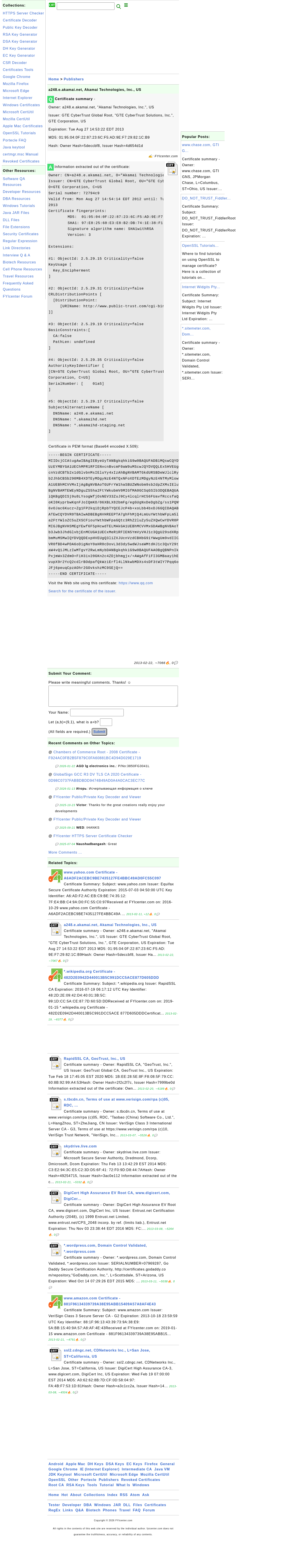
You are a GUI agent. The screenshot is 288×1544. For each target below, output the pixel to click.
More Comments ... (65, 857)
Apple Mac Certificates (23, 126)
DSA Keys (115, 1468)
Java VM (162, 1473)
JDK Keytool (60, 1479)
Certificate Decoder (20, 20)
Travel (125, 1514)
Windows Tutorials (19, 206)
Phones (110, 1514)
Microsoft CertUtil (18, 112)
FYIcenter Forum (17, 296)
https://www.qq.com (136, 583)
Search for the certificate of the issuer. (82, 591)
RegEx (54, 1514)
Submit (99, 736)
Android (55, 1468)
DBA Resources (16, 199)
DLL (127, 1509)
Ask (145, 1499)
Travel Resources (18, 276)
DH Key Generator (19, 48)
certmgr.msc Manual (20, 154)
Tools (92, 1489)
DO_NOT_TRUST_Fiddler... (206, 198)
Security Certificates (21, 234)
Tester (54, 1509)
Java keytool (14, 147)
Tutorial (107, 1489)
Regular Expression (20, 241)
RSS (124, 1499)
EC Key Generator (19, 55)
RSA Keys (75, 1489)
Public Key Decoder (20, 27)
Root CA (56, 1489)
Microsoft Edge (16, 91)
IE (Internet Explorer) (99, 1473)
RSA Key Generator (20, 34)
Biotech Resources (19, 262)
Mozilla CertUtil (16, 119)
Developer (71, 1509)
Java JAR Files (16, 213)
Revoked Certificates (21, 161)
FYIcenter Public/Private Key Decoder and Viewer (97, 801)
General (167, 1468)
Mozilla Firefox (16, 84)
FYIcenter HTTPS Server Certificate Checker (93, 840)
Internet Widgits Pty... (201, 287)
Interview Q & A (16, 255)
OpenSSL (57, 1484)
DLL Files (11, 220)
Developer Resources (22, 192)
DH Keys (96, 1468)
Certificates (155, 1509)
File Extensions (16, 227)
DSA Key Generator (20, 41)
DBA (88, 1509)
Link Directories (16, 248)
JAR (117, 1509)
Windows (140, 1489)
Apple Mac (75, 1468)
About (75, 1499)
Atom (135, 1499)
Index (112, 1499)
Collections (94, 1499)
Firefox (151, 1468)
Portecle (89, 1484)
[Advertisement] (24, 366)
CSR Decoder (15, 63)
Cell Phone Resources (22, 269)
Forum (149, 1514)
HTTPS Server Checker (23, 13)
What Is (123, 1489)
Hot (64, 1499)
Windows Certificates (21, 105)
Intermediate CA (137, 1473)
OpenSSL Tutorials (19, 133)
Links (68, 1514)
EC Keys (134, 1468)
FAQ (137, 1514)
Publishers (74, 79)
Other (73, 1484)
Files (137, 1509)
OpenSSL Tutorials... (200, 245)
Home (53, 79)
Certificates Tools (18, 70)
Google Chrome (16, 77)
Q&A (79, 1514)
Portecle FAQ (14, 140)
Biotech (93, 1514)
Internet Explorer (17, 98)
